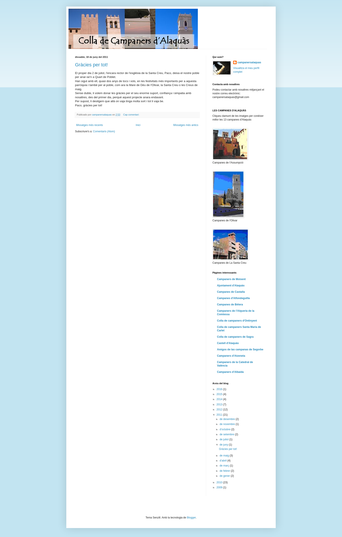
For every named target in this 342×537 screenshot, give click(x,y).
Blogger (191, 517)
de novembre (228, 424)
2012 (220, 409)
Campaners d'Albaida (230, 371)
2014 (220, 399)
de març (225, 465)
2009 (220, 487)
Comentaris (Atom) (104, 131)
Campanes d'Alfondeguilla (233, 298)
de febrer (225, 470)
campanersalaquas (249, 62)
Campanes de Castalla (231, 291)
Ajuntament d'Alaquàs (231, 285)
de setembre (227, 434)
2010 (220, 482)
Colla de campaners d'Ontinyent (237, 320)
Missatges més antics (185, 125)
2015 (220, 394)
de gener (225, 475)
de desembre (228, 419)
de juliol (224, 439)
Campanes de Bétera (230, 304)
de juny (224, 444)
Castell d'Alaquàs (228, 343)
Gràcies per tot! (91, 64)
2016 (220, 389)
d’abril (223, 460)
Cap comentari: (131, 114)
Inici (138, 125)
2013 (220, 404)
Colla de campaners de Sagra (235, 336)
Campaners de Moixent (231, 279)
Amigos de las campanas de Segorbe (240, 349)
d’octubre (225, 429)
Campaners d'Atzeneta (231, 355)
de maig (225, 455)
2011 (220, 414)
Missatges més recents (89, 125)
